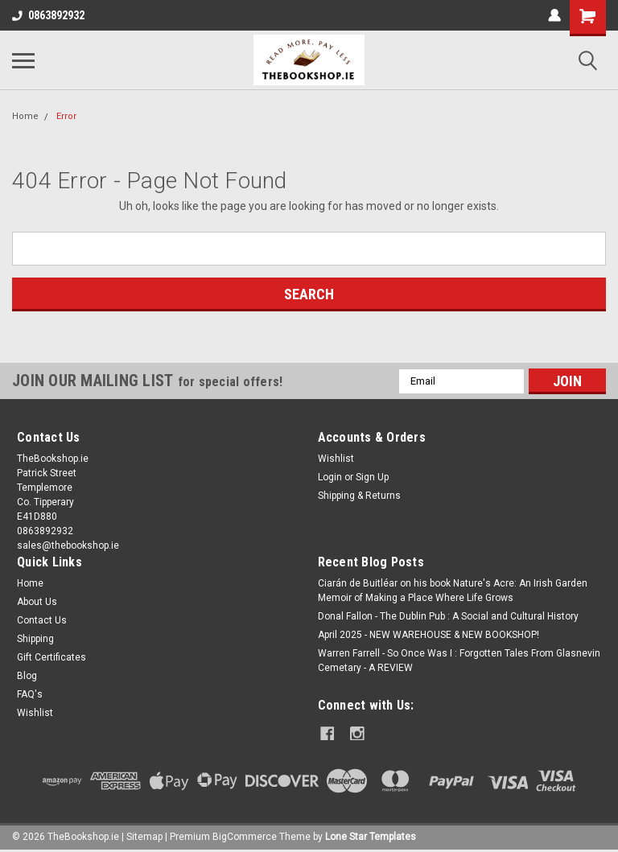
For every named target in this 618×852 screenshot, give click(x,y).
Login (330, 477)
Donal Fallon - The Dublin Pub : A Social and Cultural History (448, 616)
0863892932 (48, 15)
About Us (37, 601)
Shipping (35, 638)
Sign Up (372, 477)
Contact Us (42, 620)
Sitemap (144, 836)
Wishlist (336, 458)
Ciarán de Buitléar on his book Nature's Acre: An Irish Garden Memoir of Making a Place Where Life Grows (452, 590)
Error (66, 116)
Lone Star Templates (370, 836)
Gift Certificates (51, 657)
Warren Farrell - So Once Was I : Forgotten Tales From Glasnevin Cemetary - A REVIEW (459, 660)
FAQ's (30, 694)
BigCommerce (244, 836)
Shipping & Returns (359, 495)
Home (25, 116)
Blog (27, 675)
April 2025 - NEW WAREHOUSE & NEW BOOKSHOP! (428, 634)
